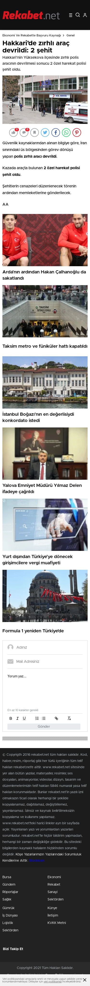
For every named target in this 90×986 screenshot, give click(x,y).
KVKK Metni (57, 923)
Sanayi (53, 892)
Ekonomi (54, 877)
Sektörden (56, 899)
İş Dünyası (10, 915)
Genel (70, 35)
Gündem (8, 884)
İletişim (53, 915)
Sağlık (7, 899)
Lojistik (7, 923)
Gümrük (8, 908)
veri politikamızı (53, 981)
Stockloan (36, 860)
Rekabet (54, 884)
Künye (52, 908)
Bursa (6, 877)
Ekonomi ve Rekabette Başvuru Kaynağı (31, 35)
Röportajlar (10, 892)
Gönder (44, 726)
